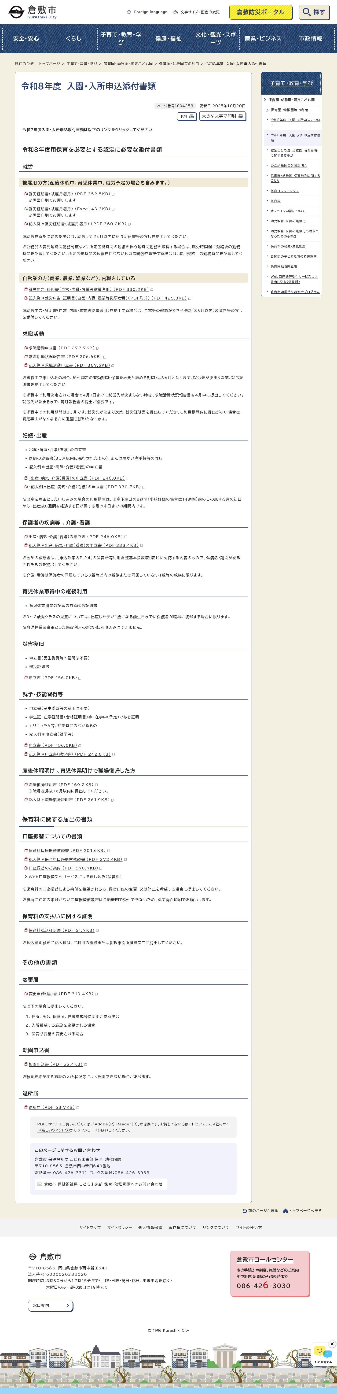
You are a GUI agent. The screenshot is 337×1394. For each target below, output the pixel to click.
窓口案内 (41, 1305)
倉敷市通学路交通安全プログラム (295, 291)
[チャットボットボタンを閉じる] (332, 1344)
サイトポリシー (119, 1227)
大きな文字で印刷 (219, 116)
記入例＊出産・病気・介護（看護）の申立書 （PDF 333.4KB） (86, 545)
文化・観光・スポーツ (215, 38)
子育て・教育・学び (121, 38)
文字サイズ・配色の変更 (200, 12)
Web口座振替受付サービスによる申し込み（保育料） (75, 877)
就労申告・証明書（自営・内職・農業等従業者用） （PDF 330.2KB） (91, 289)
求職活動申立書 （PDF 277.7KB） (64, 348)
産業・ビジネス (263, 38)
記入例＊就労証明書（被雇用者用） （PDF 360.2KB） (80, 224)
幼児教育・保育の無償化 (288, 221)
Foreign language (150, 12)
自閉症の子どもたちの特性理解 (294, 256)
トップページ (49, 64)
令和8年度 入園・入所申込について (295, 122)
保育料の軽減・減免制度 (288, 246)
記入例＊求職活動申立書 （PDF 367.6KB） (71, 365)
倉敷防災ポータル (261, 12)
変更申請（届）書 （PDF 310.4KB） (63, 994)
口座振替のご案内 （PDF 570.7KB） (65, 868)
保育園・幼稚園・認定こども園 (128, 64)
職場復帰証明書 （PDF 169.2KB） (63, 785)
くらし (73, 38)
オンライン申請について (288, 211)
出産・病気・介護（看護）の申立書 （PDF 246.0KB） (78, 537)
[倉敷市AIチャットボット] (323, 1354)
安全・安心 (26, 38)
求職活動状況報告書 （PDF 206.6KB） (67, 357)
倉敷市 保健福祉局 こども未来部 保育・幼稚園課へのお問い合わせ (103, 1184)
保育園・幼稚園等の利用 (179, 64)
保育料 (276, 201)
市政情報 (310, 38)
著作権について (182, 1227)
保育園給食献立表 (284, 266)
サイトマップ (90, 1227)
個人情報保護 (150, 1227)
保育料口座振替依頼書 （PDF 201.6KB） (69, 850)
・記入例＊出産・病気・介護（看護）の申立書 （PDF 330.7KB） (87, 487)
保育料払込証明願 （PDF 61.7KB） (64, 930)
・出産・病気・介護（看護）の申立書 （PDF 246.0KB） (79, 478)
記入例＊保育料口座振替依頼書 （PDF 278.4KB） (78, 859)
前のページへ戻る (263, 1211)
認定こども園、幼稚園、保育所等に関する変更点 (294, 153)
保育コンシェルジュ (285, 190)
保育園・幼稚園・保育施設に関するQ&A (295, 178)
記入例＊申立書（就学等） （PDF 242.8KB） (72, 754)
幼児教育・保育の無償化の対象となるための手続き (295, 234)
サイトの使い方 (249, 1227)
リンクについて (216, 1227)
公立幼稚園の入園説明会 (289, 165)
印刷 (183, 116)
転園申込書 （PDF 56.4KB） (58, 1064)
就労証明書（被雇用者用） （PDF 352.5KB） (71, 194)
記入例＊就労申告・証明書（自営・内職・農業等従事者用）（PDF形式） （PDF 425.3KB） (110, 298)
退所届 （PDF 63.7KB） (54, 1107)
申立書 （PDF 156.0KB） (55, 678)
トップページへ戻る (305, 1211)
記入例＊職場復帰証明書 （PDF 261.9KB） (71, 800)
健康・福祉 (168, 38)
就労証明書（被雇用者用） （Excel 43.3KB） (71, 209)
